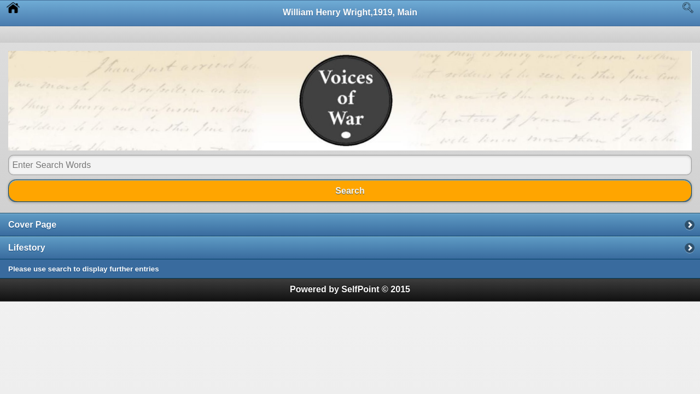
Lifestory (26, 247)
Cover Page (32, 224)
